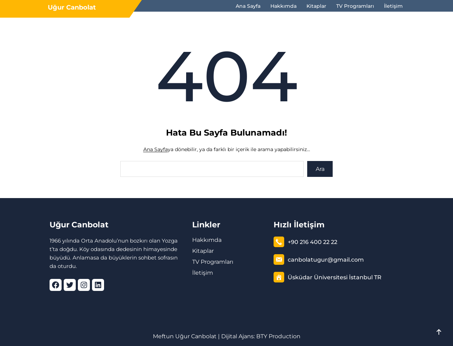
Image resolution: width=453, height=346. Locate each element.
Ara (320, 169)
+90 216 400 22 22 (312, 242)
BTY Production (278, 336)
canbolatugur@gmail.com (326, 259)
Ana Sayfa (155, 149)
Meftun (163, 336)
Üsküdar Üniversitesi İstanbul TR (335, 277)
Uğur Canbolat (72, 7)
